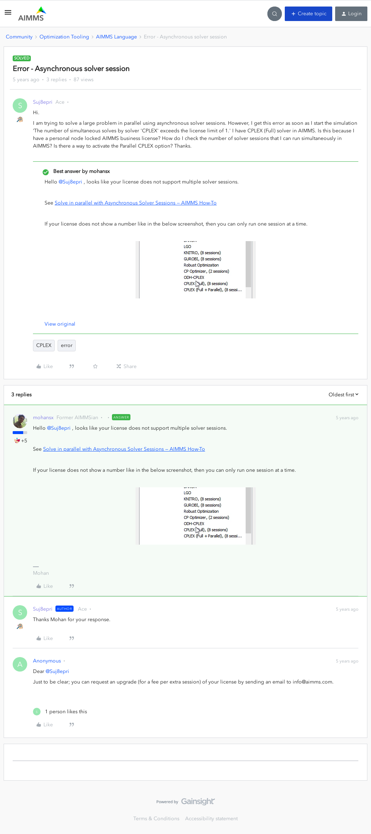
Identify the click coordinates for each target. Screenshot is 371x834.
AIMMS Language (116, 37)
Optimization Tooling (64, 37)
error (66, 345)
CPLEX (43, 345)
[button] (8, 15)
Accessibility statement (211, 819)
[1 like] (60, 711)
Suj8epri (43, 102)
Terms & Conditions (156, 819)
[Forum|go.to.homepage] (32, 14)
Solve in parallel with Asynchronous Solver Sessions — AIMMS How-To (136, 203)
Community (19, 37)
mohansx (43, 417)
